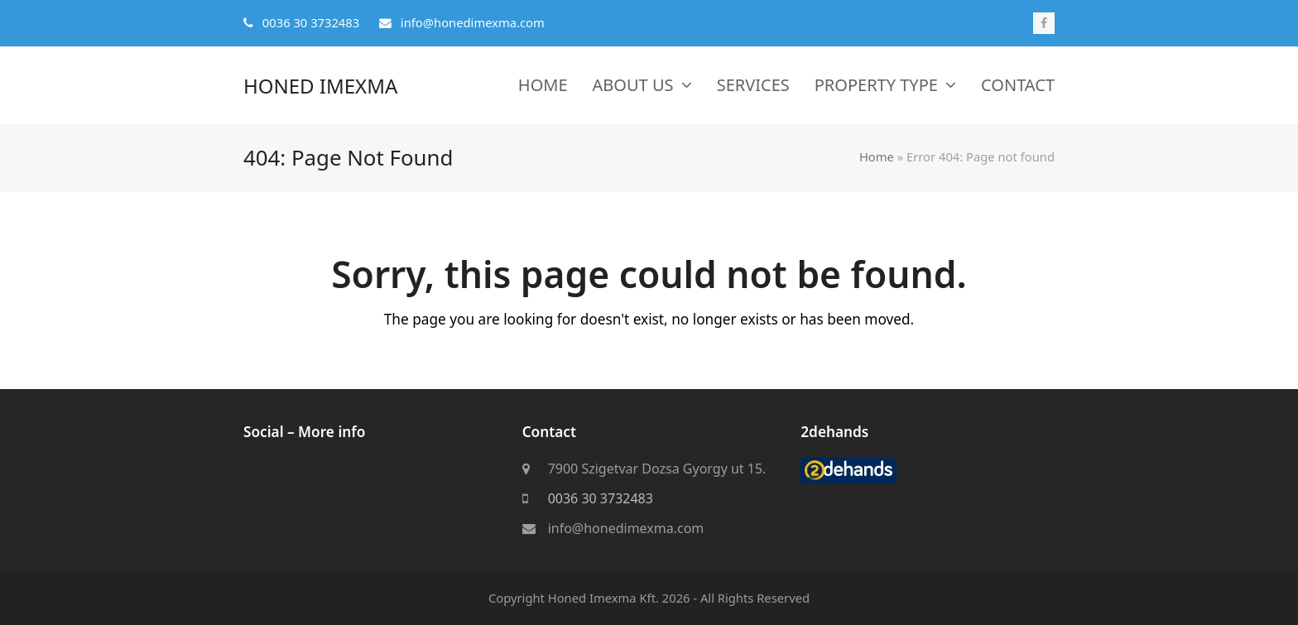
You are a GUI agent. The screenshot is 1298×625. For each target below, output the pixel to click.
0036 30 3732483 (600, 499)
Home (876, 156)
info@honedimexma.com (626, 529)
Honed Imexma (320, 85)
